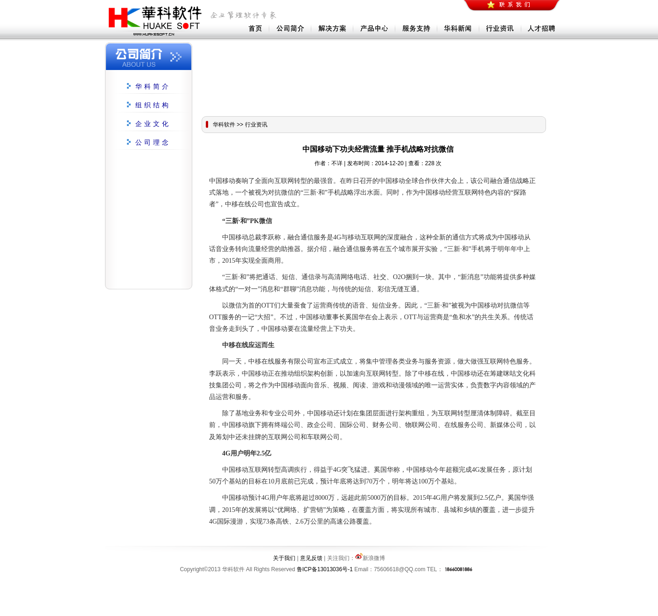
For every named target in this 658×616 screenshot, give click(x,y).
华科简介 (153, 86)
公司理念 (153, 142)
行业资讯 (256, 124)
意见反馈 (311, 558)
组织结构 (153, 105)
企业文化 (153, 123)
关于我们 (284, 558)
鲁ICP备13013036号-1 (325, 569)
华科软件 (224, 124)
